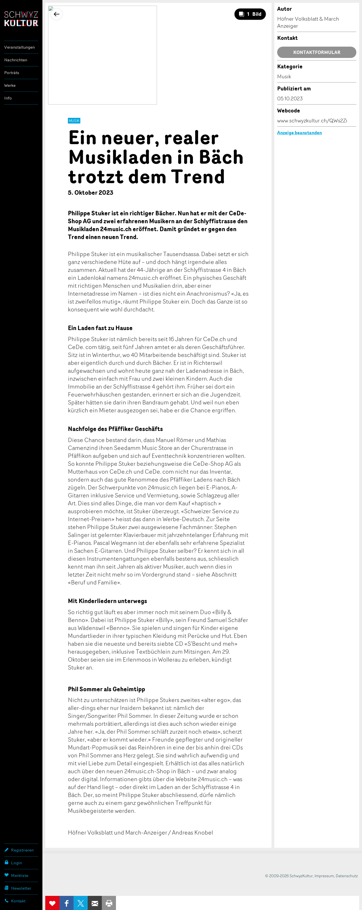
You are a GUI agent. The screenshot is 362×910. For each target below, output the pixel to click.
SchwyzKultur (21, 19)
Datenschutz (347, 875)
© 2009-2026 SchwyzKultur (289, 875)
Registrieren (19, 850)
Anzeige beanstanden (299, 132)
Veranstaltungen (19, 47)
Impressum (324, 875)
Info (8, 98)
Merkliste (16, 875)
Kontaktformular (317, 52)
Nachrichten (15, 60)
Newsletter (17, 888)
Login (13, 862)
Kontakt (14, 901)
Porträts (11, 72)
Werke (10, 85)
